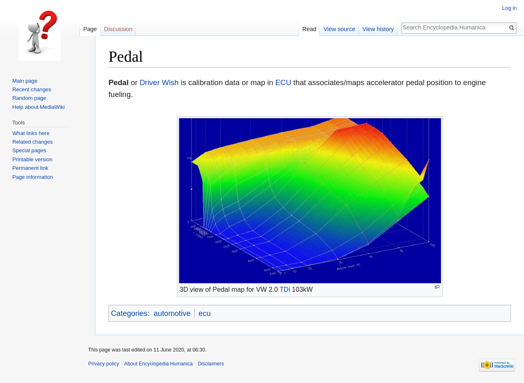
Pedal (118, 82)
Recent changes (31, 89)
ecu (205, 313)
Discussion (118, 29)
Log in (509, 8)
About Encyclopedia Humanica (158, 364)
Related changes (32, 142)
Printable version (32, 159)
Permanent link (30, 168)
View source (339, 29)
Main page (25, 81)
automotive (172, 313)
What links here (31, 133)
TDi (285, 289)
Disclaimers (211, 364)
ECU (283, 82)
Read (309, 29)
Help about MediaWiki (38, 107)
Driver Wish (159, 82)
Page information (32, 177)
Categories (129, 313)
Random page (29, 98)
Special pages (29, 150)
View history (378, 29)
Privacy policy (103, 364)
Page (90, 29)
